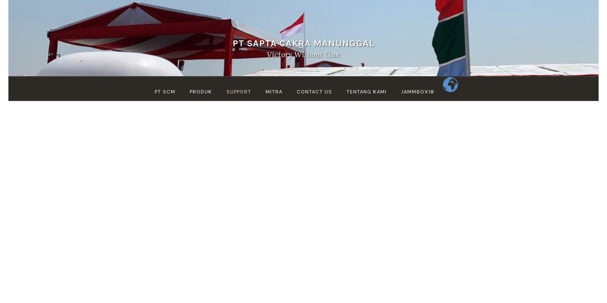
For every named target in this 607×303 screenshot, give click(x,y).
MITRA (274, 91)
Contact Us (314, 91)
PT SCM (165, 91)
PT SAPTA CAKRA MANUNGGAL (303, 43)
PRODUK (201, 91)
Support (238, 91)
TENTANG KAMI (366, 91)
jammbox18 (417, 91)
